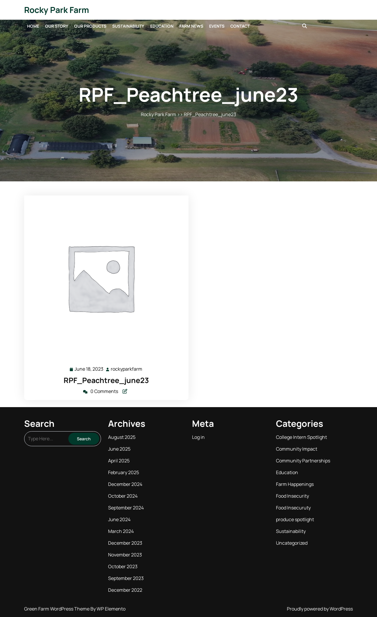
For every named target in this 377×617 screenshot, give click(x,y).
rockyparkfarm (127, 368)
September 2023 (126, 578)
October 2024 (123, 496)
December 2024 (125, 484)
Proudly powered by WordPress (320, 609)
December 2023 (125, 543)
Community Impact (296, 449)
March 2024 (121, 531)
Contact (240, 26)
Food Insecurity (292, 496)
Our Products (90, 26)
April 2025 (119, 460)
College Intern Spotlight (301, 437)
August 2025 (121, 437)
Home (33, 26)
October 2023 (123, 566)
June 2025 (119, 449)
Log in (198, 437)
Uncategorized (291, 543)
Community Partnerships (303, 460)
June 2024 (119, 519)
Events (216, 26)
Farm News (191, 26)
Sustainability (128, 26)
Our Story (56, 26)
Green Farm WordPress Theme (57, 609)
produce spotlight (295, 519)
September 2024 (126, 507)
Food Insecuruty (293, 507)
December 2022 (125, 590)
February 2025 (123, 472)
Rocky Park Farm (56, 9)
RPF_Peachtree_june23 (106, 380)
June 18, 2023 (89, 369)
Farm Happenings (295, 484)
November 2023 (125, 554)
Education (161, 26)
